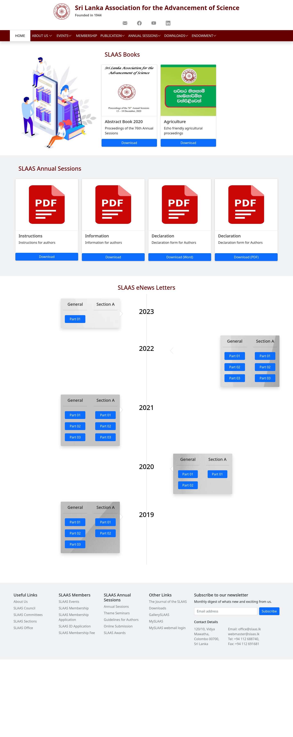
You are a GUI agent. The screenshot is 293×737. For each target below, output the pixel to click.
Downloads (176, 35)
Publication (112, 35)
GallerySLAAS (159, 614)
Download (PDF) (246, 257)
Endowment (204, 35)
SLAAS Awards (115, 633)
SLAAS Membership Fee (77, 633)
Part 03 (234, 378)
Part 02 (234, 367)
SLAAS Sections (25, 621)
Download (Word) (179, 257)
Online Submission (118, 626)
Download (129, 143)
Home (20, 35)
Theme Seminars (117, 613)
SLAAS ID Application (75, 626)
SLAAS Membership (74, 608)
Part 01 (75, 319)
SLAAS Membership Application (74, 617)
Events (64, 35)
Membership (86, 35)
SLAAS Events (69, 601)
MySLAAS (156, 621)
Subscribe (269, 611)
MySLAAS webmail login (167, 628)
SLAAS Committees (28, 614)
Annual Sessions (144, 35)
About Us (42, 35)
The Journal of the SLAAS (168, 601)
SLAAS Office (23, 628)
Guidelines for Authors (121, 619)
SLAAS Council (24, 608)
